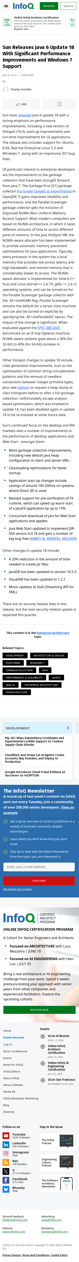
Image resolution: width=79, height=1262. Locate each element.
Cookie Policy (59, 1255)
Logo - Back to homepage (23, 5)
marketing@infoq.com (54, 1231)
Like (24, 104)
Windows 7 (37, 662)
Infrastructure (16, 692)
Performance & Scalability (24, 677)
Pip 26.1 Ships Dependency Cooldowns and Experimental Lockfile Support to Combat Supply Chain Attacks (34, 741)
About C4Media (13, 1085)
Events (7, 1058)
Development (15, 655)
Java (45, 670)
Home (7, 1031)
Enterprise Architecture (53, 633)
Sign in (68, 6)
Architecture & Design (49, 655)
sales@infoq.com (51, 1220)
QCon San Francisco (61, 1080)
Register (49, 6)
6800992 (53, 538)
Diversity (9, 1112)
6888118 (38, 538)
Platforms (13, 662)
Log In (8, 1044)
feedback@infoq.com (15, 1220)
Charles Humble (21, 89)
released (24, 115)
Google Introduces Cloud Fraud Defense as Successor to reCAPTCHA (35, 773)
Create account (13, 1037)
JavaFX (56, 677)
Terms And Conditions (36, 1255)
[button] (39, 880)
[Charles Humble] (6, 89)
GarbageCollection (19, 670)
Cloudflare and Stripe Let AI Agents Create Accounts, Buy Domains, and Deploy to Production (34, 758)
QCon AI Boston (58, 1036)
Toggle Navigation (6, 6)
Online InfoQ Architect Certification (56, 1050)
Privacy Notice (12, 1255)
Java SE (10, 684)
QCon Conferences (15, 1051)
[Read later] (59, 104)
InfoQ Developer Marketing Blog (21, 1101)
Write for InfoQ (13, 1065)
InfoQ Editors (11, 1071)
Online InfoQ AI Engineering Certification (58, 1066)
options (23, 387)
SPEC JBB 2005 (48, 327)
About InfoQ (11, 1078)
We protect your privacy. (17, 889)
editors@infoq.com (14, 1231)
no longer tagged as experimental (45, 191)
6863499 (68, 538)
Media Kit (9, 1091)
